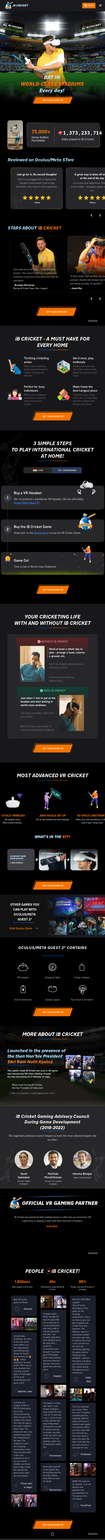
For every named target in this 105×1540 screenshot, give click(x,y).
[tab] (38, 470)
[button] (100, 5)
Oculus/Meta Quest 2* (27, 503)
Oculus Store (41, 533)
